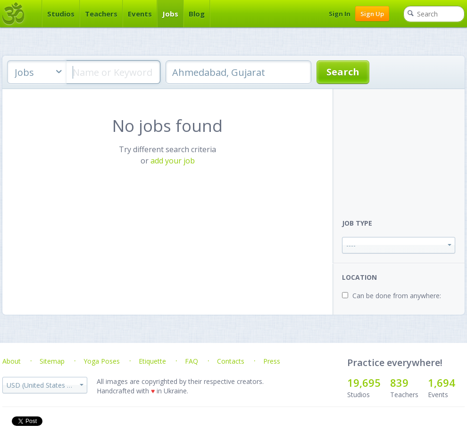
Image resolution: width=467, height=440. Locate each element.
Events (140, 13)
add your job (172, 160)
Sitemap (52, 361)
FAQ (191, 361)
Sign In (339, 13)
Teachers (101, 13)
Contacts (230, 361)
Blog (197, 13)
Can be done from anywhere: (396, 295)
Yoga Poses (101, 361)
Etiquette (152, 361)
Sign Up (372, 13)
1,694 (441, 382)
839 (399, 382)
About (11, 361)
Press (271, 361)
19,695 (364, 382)
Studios (61, 13)
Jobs (170, 13)
